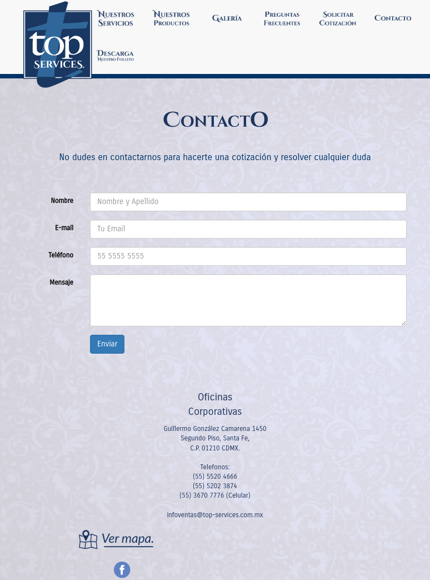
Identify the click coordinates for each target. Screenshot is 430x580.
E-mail (64, 228)
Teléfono (60, 255)
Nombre (62, 201)
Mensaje (61, 282)
